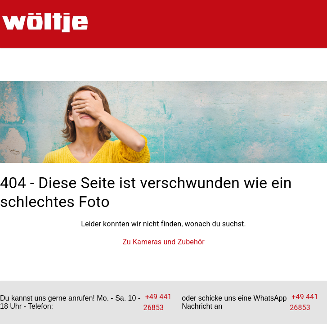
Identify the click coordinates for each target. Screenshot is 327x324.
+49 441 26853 (157, 302)
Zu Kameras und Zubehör (163, 242)
